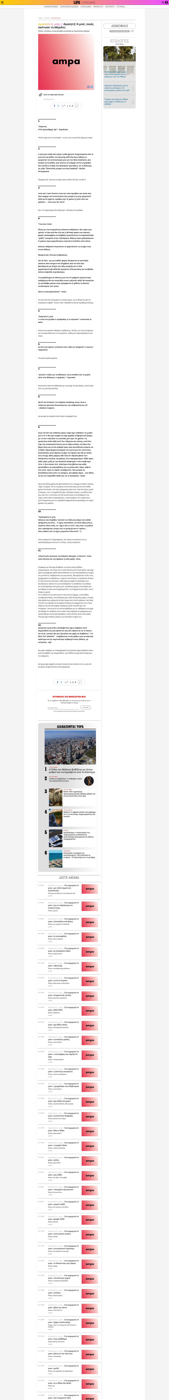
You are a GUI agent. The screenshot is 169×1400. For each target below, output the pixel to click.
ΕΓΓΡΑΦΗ (86, 707)
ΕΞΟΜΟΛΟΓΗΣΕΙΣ (51, 6)
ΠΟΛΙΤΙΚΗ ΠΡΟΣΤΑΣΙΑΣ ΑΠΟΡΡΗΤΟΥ (74, 711)
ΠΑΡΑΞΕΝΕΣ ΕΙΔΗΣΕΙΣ (69, 6)
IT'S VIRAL (121, 6)
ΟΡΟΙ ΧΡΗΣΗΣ (57, 711)
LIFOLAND (88, 2)
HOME (40, 18)
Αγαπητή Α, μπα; (56, 18)
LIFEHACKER (86, 6)
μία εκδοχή (48, 129)
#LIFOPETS (109, 6)
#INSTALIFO (98, 6)
